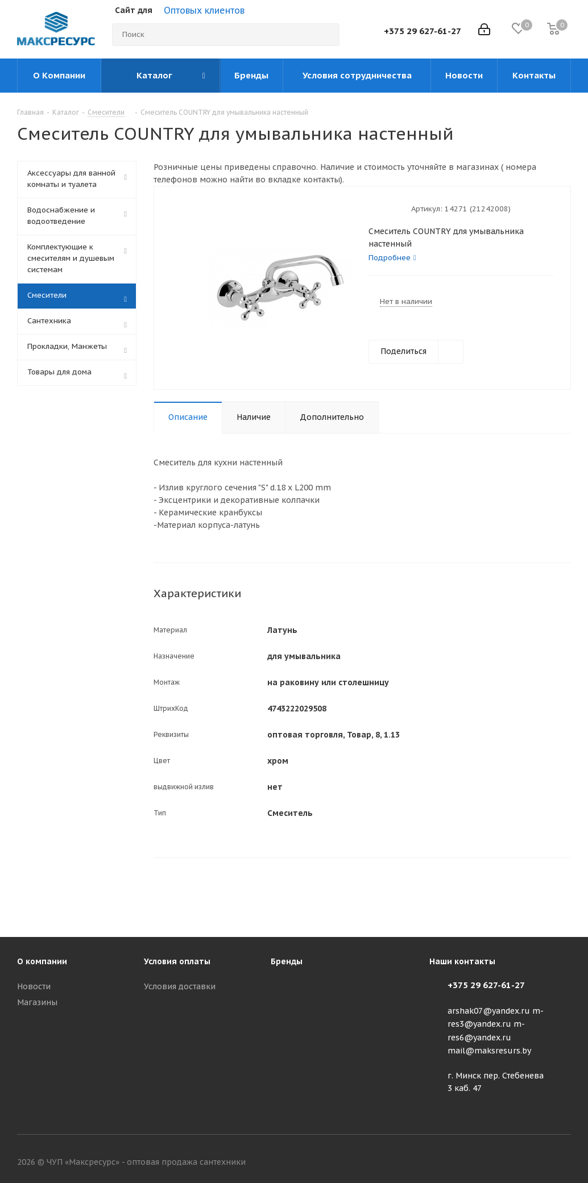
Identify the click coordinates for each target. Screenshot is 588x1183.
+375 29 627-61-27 (422, 31)
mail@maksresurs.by (489, 1050)
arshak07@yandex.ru (489, 1011)
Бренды (287, 961)
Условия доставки (180, 986)
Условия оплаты (177, 961)
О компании (42, 961)
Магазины (37, 1002)
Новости (34, 986)
